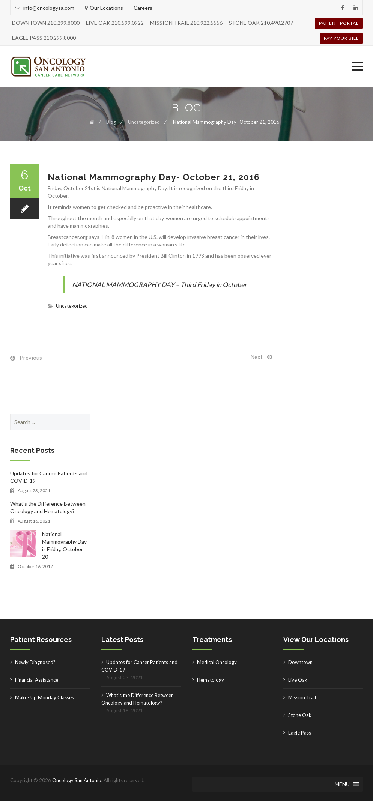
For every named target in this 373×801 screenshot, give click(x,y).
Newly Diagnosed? (35, 662)
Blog (111, 122)
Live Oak (297, 680)
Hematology (210, 680)
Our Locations (106, 8)
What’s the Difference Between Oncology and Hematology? (48, 507)
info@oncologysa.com (48, 8)
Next (256, 356)
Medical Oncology (217, 662)
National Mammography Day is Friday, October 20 (64, 545)
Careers (143, 8)
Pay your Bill (341, 38)
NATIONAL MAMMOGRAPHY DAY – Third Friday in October (159, 285)
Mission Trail (302, 697)
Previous (31, 357)
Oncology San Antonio (76, 780)
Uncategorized (144, 122)
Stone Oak (299, 715)
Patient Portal (339, 23)
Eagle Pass (299, 733)
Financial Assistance (36, 680)
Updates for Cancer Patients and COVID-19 (48, 477)
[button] (357, 66)
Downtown (300, 662)
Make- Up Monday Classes (44, 697)
